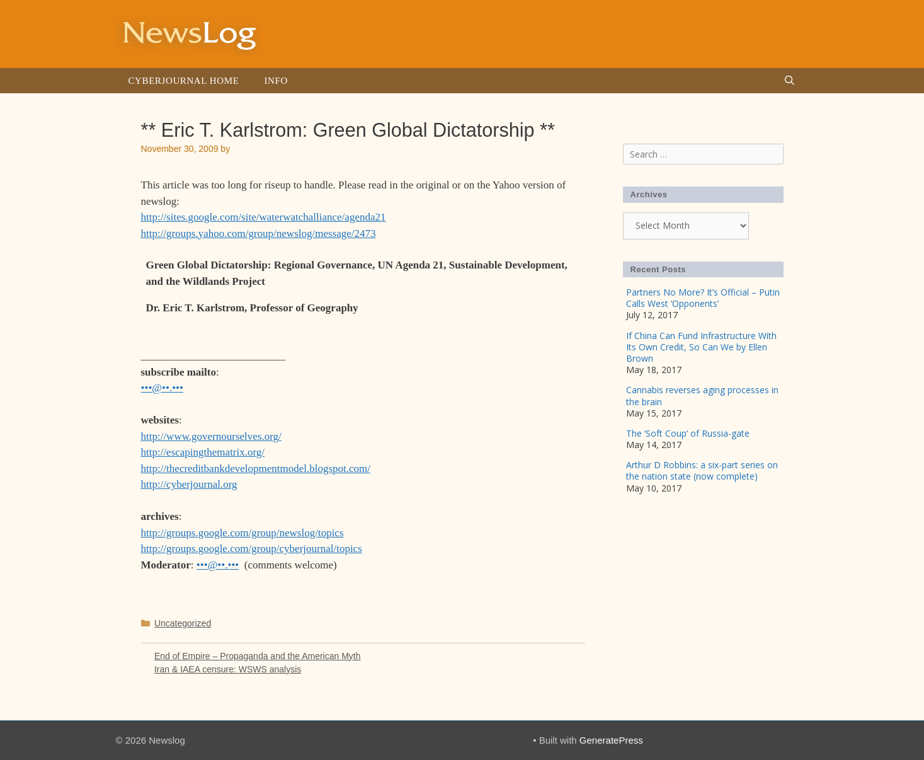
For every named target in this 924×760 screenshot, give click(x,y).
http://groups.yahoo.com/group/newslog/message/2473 (258, 233)
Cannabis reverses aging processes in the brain (702, 395)
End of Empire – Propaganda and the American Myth (257, 656)
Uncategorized (182, 623)
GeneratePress (611, 740)
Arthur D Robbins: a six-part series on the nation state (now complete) (702, 470)
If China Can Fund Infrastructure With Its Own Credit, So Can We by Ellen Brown (701, 347)
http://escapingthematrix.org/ (203, 452)
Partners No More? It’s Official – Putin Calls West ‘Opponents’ (703, 297)
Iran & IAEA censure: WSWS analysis (227, 669)
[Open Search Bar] (789, 80)
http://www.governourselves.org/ (211, 436)
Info (275, 81)
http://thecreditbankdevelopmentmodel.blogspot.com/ (255, 469)
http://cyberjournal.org (189, 484)
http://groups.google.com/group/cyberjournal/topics (251, 549)
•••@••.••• (162, 388)
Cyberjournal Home (183, 81)
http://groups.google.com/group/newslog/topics (242, 533)
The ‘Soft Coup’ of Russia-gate (688, 433)
